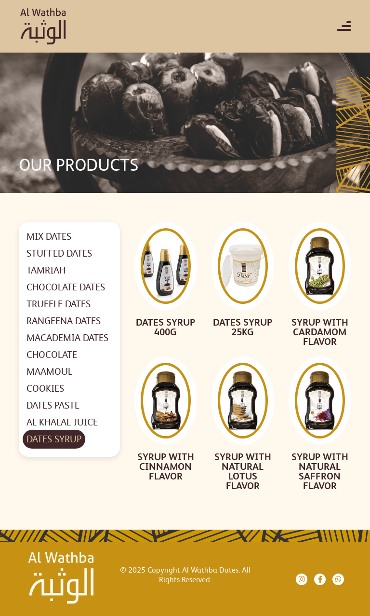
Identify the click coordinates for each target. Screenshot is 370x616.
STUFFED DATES (59, 253)
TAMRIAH (46, 270)
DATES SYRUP (53, 439)
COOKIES (45, 388)
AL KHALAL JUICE (62, 422)
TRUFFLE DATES (58, 304)
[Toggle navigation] (344, 26)
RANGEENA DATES (63, 321)
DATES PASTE (52, 405)
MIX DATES (48, 236)
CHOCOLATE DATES (65, 287)
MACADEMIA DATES (67, 337)
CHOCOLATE (51, 354)
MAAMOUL (49, 371)
